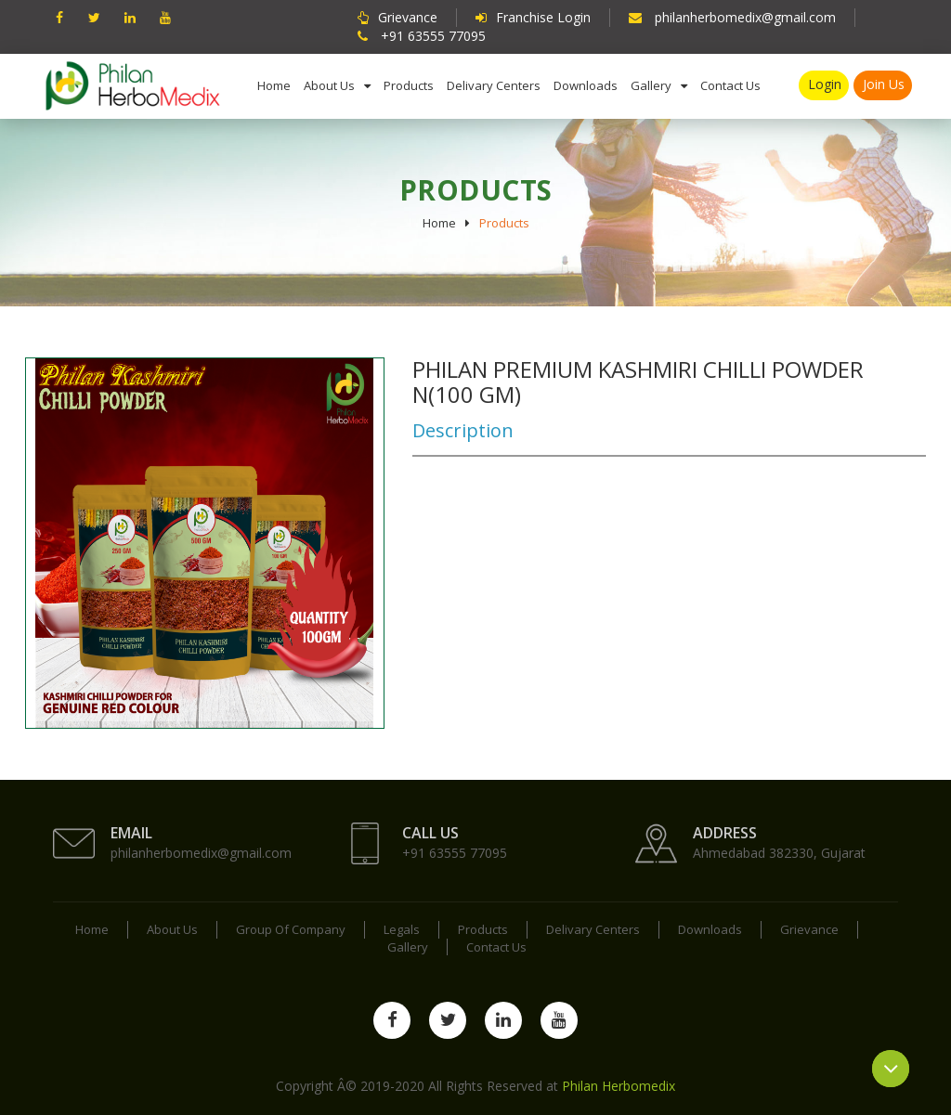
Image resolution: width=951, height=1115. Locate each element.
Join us (884, 84)
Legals (402, 929)
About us (329, 85)
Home (274, 85)
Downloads (586, 85)
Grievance (809, 929)
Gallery (651, 85)
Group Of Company (290, 929)
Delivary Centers (494, 85)
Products (409, 85)
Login (824, 84)
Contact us (730, 85)
